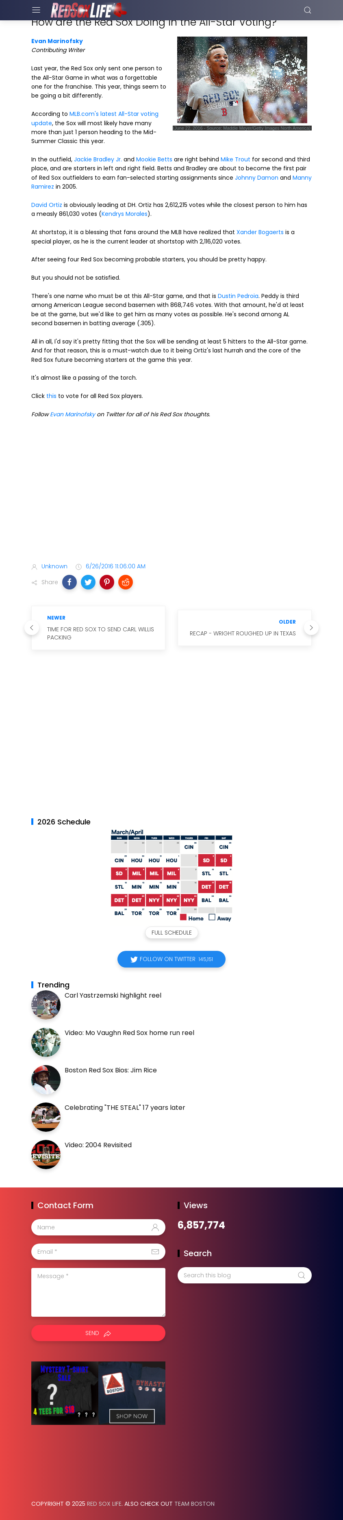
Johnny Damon (256, 178)
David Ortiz (46, 205)
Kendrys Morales (125, 214)
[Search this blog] (245, 1275)
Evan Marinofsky (57, 41)
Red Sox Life (104, 1504)
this (51, 396)
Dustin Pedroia (238, 296)
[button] (69, 582)
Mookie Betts (154, 159)
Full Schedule (172, 933)
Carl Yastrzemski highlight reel (113, 995)
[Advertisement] (171, 492)
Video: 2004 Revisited (98, 1145)
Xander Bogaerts (260, 232)
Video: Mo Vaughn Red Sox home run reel (129, 1032)
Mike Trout (235, 159)
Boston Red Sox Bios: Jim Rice (111, 1070)
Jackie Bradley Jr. (98, 159)
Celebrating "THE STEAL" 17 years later (125, 1107)
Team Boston (194, 1504)
